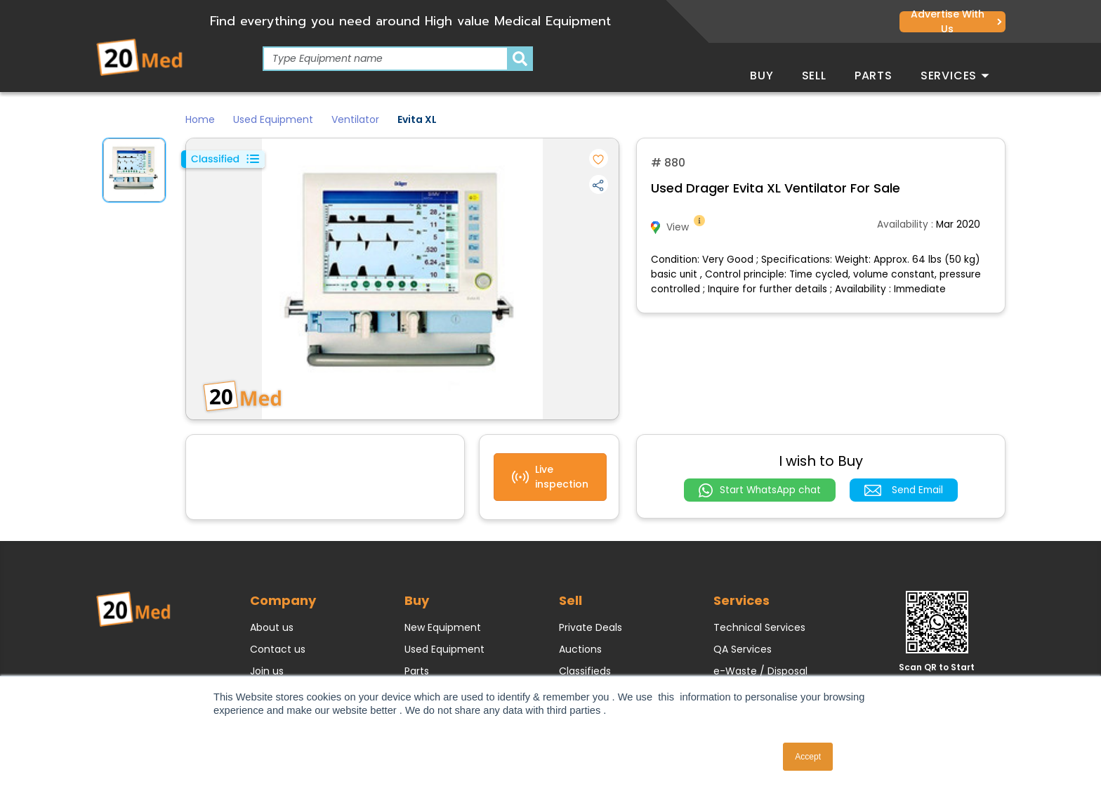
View (679, 227)
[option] (134, 170)
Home (200, 119)
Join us (267, 671)
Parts (873, 75)
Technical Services (759, 627)
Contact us (277, 649)
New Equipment (442, 627)
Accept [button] (808, 757)
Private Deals (590, 627)
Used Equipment (273, 119)
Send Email (903, 490)
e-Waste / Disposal (760, 671)
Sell (814, 75)
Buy (761, 75)
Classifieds (585, 671)
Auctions (580, 649)
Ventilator (355, 119)
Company (283, 600)
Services (955, 75)
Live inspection (550, 476)
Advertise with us (956, 21)
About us (272, 627)
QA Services (742, 649)
